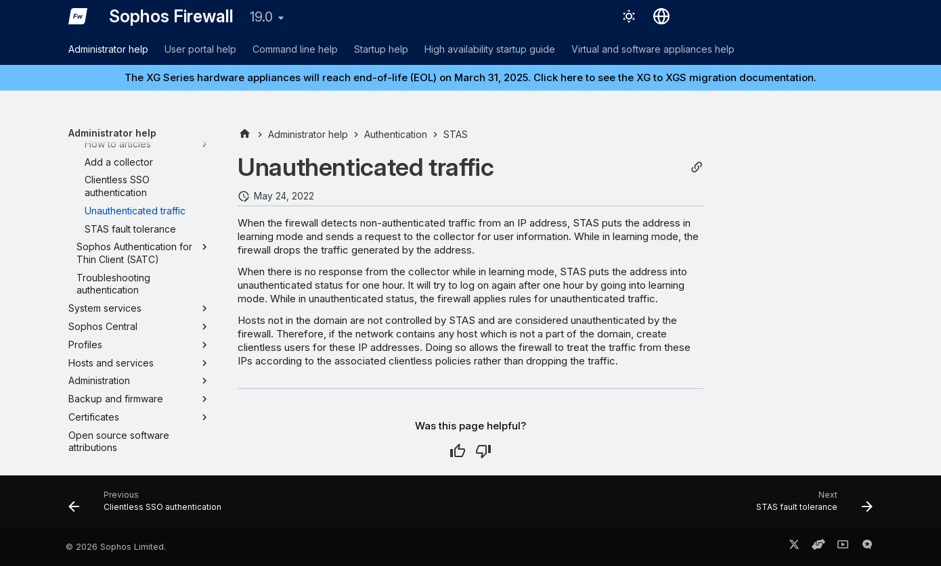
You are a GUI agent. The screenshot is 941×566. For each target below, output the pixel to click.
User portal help (200, 49)
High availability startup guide (489, 49)
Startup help (381, 49)
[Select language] (661, 16)
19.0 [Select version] (261, 17)
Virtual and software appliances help (653, 49)
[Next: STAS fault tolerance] (811, 506)
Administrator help (108, 49)
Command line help (295, 49)
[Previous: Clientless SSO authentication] (149, 506)
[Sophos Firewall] (78, 16)
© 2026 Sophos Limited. (116, 547)
